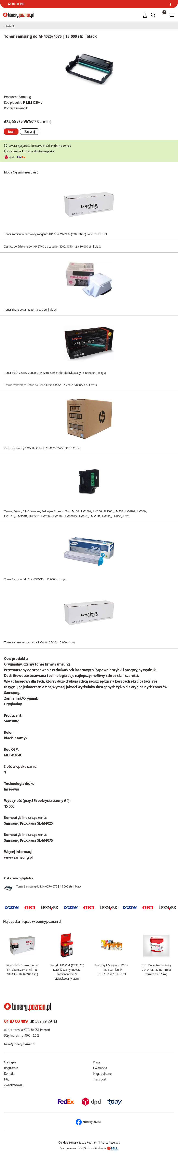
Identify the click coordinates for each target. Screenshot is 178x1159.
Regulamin (11, 1068)
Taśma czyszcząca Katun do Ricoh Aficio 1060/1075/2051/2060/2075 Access (50, 385)
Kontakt (9, 1073)
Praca (96, 1062)
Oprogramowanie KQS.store (76, 1148)
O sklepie (10, 1062)
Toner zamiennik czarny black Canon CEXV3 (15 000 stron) (39, 642)
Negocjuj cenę (102, 1073)
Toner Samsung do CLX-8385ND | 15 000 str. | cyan (35, 579)
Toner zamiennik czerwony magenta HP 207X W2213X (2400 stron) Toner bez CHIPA (56, 234)
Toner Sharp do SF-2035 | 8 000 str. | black (30, 309)
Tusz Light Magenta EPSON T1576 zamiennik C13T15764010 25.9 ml (111, 969)
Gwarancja (100, 1068)
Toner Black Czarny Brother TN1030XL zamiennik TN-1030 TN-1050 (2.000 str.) (22, 969)
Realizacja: (106, 1148)
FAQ (7, 1079)
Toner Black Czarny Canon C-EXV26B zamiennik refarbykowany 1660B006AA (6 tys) (55, 373)
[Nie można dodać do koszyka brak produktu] (11, 131)
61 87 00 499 (16, 4)
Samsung (25, 97)
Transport (99, 1079)
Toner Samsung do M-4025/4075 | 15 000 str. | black (48, 886)
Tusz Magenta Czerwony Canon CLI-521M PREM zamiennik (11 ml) (156, 969)
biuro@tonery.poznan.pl (19, 1044)
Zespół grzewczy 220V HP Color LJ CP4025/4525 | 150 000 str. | (43, 448)
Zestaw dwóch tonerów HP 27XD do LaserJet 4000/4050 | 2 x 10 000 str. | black (52, 246)
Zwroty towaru (14, 1085)
